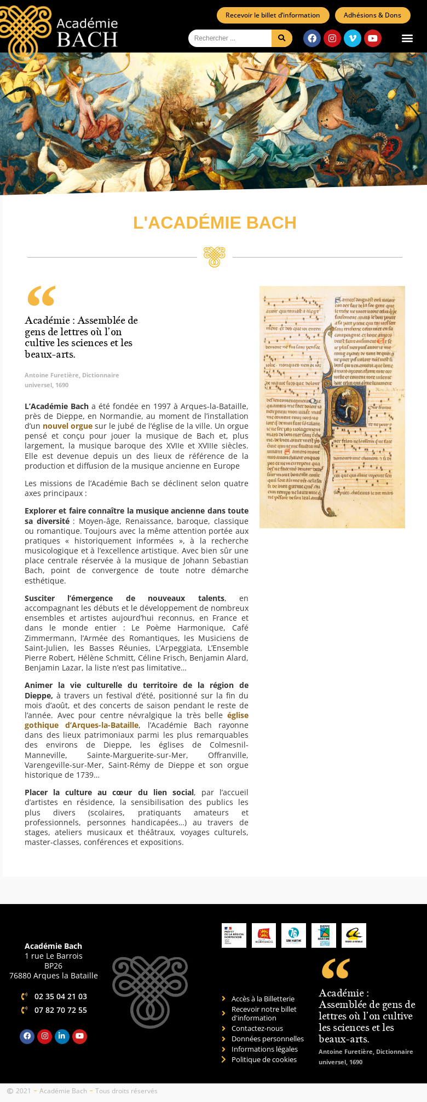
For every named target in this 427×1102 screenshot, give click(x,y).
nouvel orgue (68, 426)
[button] (407, 39)
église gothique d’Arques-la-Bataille (137, 720)
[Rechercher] (282, 39)
